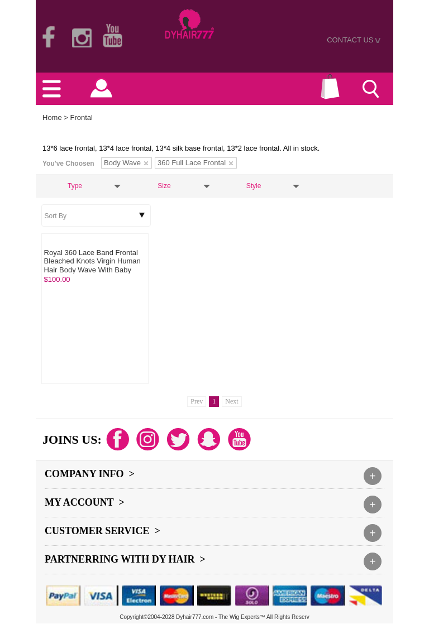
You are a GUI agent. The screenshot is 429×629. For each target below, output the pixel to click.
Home (52, 117)
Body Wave (126, 163)
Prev (196, 401)
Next (231, 401)
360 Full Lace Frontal (195, 163)
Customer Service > (102, 530)
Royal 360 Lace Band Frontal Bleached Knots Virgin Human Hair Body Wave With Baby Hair (92, 265)
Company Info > (90, 473)
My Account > (85, 502)
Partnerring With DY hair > (125, 559)
